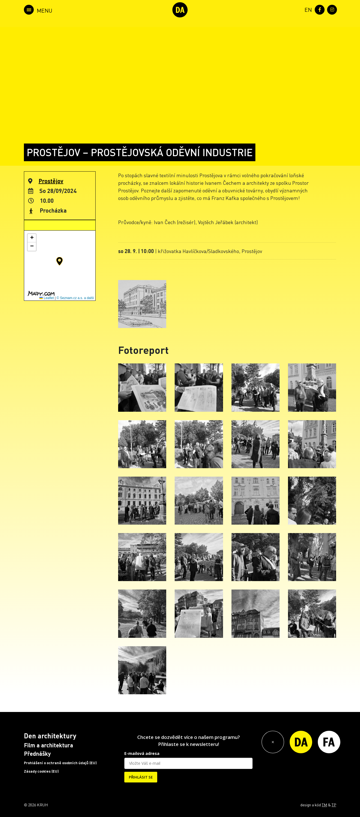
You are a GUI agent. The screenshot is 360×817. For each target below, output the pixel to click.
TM (324, 804)
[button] (59, 261)
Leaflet (46, 298)
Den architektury (50, 735)
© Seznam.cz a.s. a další (75, 298)
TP (334, 804)
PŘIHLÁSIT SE (141, 777)
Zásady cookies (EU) (41, 771)
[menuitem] (307, 9)
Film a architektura (48, 745)
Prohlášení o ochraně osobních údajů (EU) (60, 763)
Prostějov (51, 181)
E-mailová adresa (141, 753)
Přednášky (37, 753)
